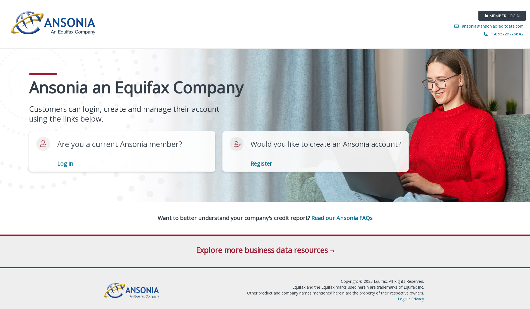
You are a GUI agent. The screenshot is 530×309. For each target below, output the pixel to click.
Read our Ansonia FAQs (342, 218)
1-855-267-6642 (505, 34)
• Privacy (416, 298)
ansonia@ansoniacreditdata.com (490, 26)
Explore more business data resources (265, 250)
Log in (65, 163)
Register (261, 163)
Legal (403, 298)
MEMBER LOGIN (502, 15)
